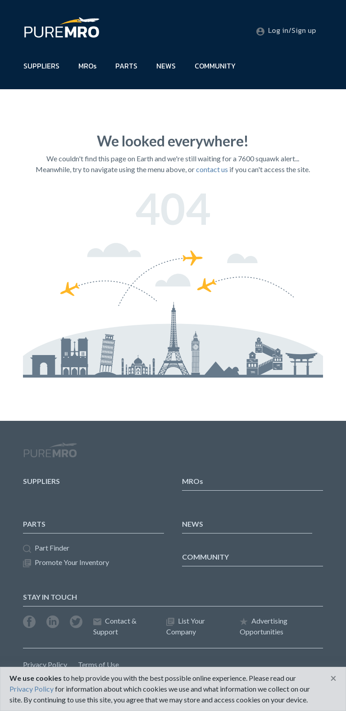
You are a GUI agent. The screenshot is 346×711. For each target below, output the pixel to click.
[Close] (333, 678)
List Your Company (185, 626)
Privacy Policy (45, 664)
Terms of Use (98, 664)
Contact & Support (115, 626)
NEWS (166, 65)
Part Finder (46, 548)
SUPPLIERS (41, 65)
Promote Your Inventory (66, 562)
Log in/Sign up (286, 30)
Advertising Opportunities (263, 626)
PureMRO (50, 453)
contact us (212, 169)
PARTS (126, 65)
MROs (87, 65)
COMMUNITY (215, 65)
